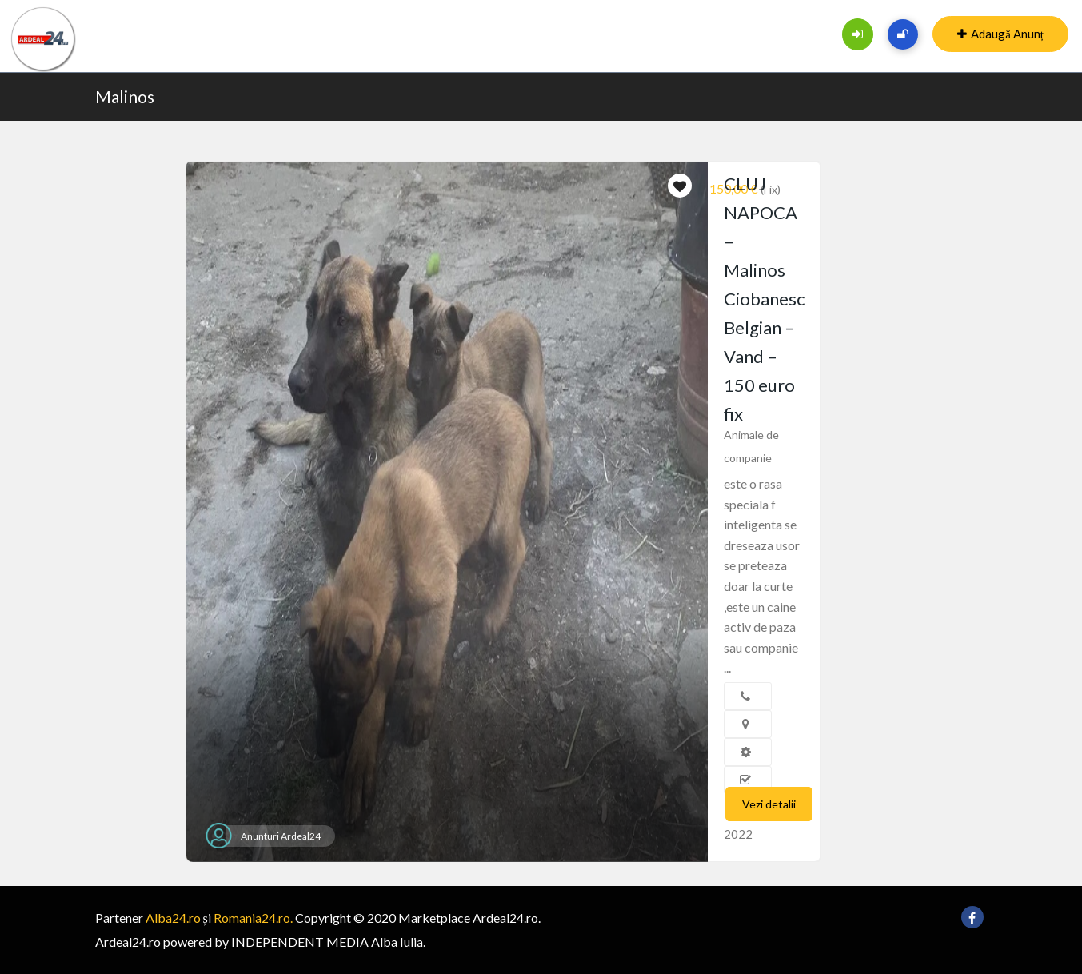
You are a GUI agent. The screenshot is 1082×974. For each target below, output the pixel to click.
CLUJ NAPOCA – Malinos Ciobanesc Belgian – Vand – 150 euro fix (764, 299)
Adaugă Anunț (1000, 33)
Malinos (124, 96)
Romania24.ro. (253, 917)
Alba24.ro (173, 917)
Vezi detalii (769, 804)
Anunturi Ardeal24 (281, 836)
